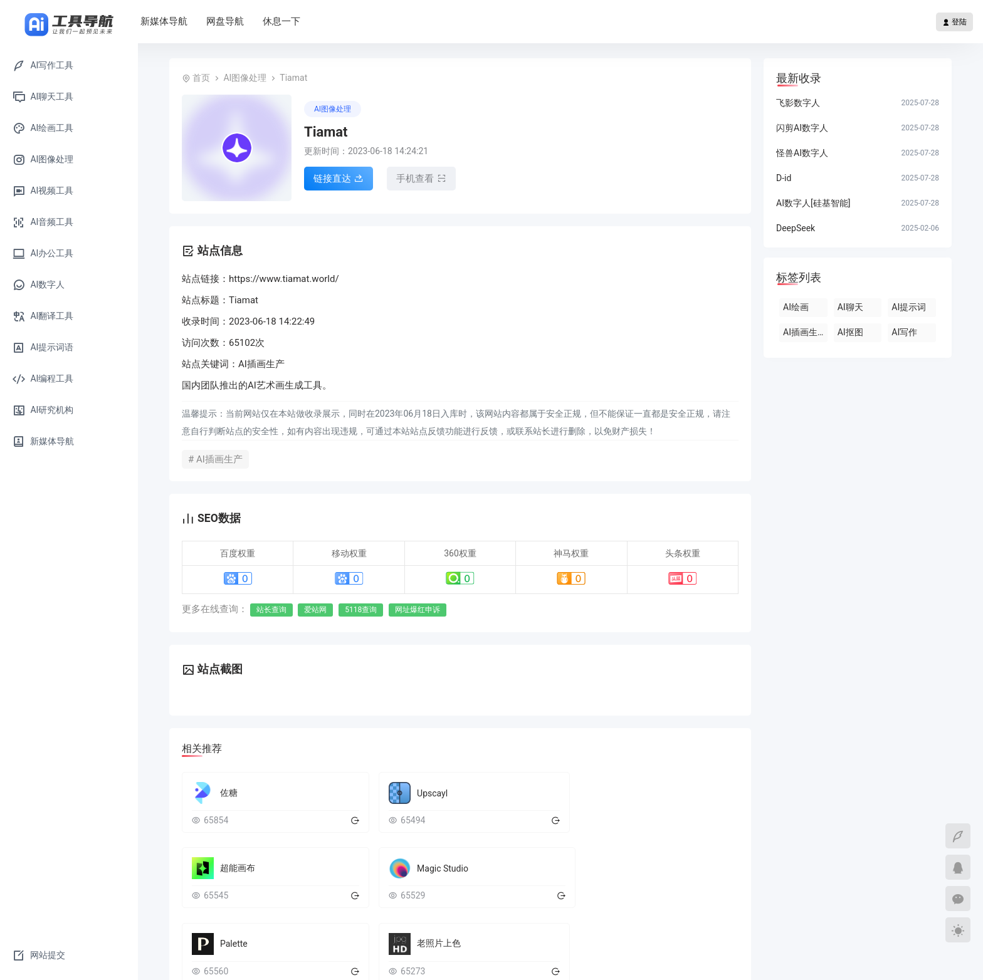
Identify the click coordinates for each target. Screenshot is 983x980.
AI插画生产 (804, 332)
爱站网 (315, 609)
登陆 (954, 22)
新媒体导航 (239, 21)
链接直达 (338, 179)
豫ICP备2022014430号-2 (694, 958)
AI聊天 (850, 307)
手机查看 (421, 179)
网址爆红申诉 (417, 609)
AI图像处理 (244, 78)
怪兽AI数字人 (802, 153)
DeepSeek (795, 228)
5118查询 (361, 609)
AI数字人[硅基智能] (813, 203)
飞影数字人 (798, 103)
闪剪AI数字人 (802, 128)
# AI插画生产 (215, 459)
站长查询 (271, 609)
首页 (188, 21)
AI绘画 (796, 307)
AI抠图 (850, 332)
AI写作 (904, 332)
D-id (783, 178)
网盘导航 (301, 21)
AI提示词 (908, 307)
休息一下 (357, 21)
